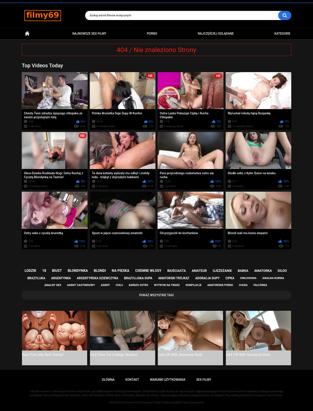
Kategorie (282, 33)
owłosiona (248, 278)
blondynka (78, 271)
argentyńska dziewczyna (97, 278)
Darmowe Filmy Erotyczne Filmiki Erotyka (146, 402)
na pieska (120, 271)
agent (105, 285)
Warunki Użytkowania (167, 379)
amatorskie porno (220, 285)
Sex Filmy (203, 379)
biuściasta (176, 271)
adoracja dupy (207, 278)
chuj (119, 285)
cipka (229, 278)
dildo (282, 271)
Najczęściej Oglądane (216, 33)
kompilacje (193, 285)
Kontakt (132, 379)
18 (44, 271)
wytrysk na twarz (167, 285)
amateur (199, 271)
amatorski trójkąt (173, 278)
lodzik (30, 271)
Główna (27, 33)
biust (57, 271)
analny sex (52, 285)
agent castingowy (81, 285)
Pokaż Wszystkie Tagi (156, 295)
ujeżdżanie (222, 271)
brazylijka (36, 278)
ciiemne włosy (148, 271)
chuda (243, 285)
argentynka (61, 278)
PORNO (152, 33)
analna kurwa (273, 278)
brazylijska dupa (138, 278)
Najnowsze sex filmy (89, 33)
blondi (100, 271)
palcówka (260, 285)
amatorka (263, 271)
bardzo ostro (138, 285)
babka (243, 271)
